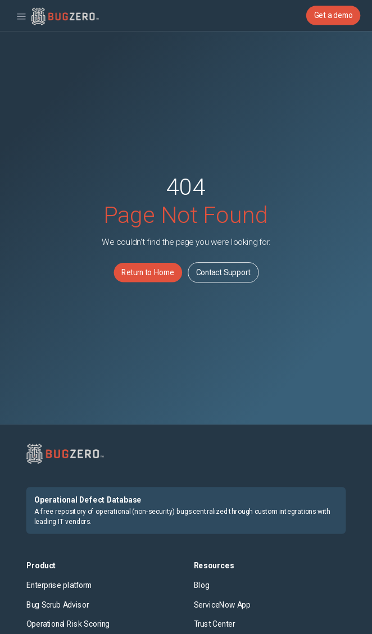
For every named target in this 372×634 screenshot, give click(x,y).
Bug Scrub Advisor (57, 604)
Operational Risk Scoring (68, 624)
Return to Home (147, 272)
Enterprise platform (59, 585)
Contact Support (223, 272)
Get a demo (333, 15)
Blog (202, 585)
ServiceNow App (222, 604)
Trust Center (214, 624)
